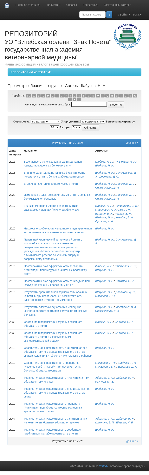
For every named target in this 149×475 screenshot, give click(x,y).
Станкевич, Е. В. (125, 266)
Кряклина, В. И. (105, 422)
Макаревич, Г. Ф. (105, 362)
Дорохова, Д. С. (109, 176)
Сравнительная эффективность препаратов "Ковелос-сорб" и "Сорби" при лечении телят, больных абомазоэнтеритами (52, 366)
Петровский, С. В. (126, 205)
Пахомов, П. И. (125, 281)
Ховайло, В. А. (125, 217)
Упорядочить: (70, 121)
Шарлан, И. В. (125, 422)
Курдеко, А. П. (104, 161)
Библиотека (90, 4)
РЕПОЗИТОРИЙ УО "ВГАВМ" (30, 72)
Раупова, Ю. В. (104, 381)
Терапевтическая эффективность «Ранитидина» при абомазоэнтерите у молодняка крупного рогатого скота (57, 392)
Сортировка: (21, 121)
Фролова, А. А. (104, 221)
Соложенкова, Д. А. (107, 187)
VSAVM (103, 466)
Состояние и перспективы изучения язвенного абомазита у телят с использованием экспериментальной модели (53, 336)
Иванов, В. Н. (123, 213)
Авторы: (65, 127)
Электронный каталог (117, 4)
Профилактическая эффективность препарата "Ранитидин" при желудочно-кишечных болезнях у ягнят (55, 270)
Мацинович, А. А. (106, 209)
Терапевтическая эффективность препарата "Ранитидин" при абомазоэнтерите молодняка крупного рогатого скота (53, 407)
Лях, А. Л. (124, 209)
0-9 (28, 96)
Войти (124, 14)
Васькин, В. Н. (104, 213)
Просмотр (53, 4)
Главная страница (27, 5)
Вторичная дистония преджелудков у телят (51, 183)
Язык (137, 14)
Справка (71, 4)
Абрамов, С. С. (104, 377)
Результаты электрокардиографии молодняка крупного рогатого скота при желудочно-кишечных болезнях (55, 310)
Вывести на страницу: (121, 121)
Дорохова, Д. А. (128, 366)
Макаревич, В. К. (105, 295)
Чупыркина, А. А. (125, 161)
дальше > (132, 142)
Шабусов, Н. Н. (104, 165)
